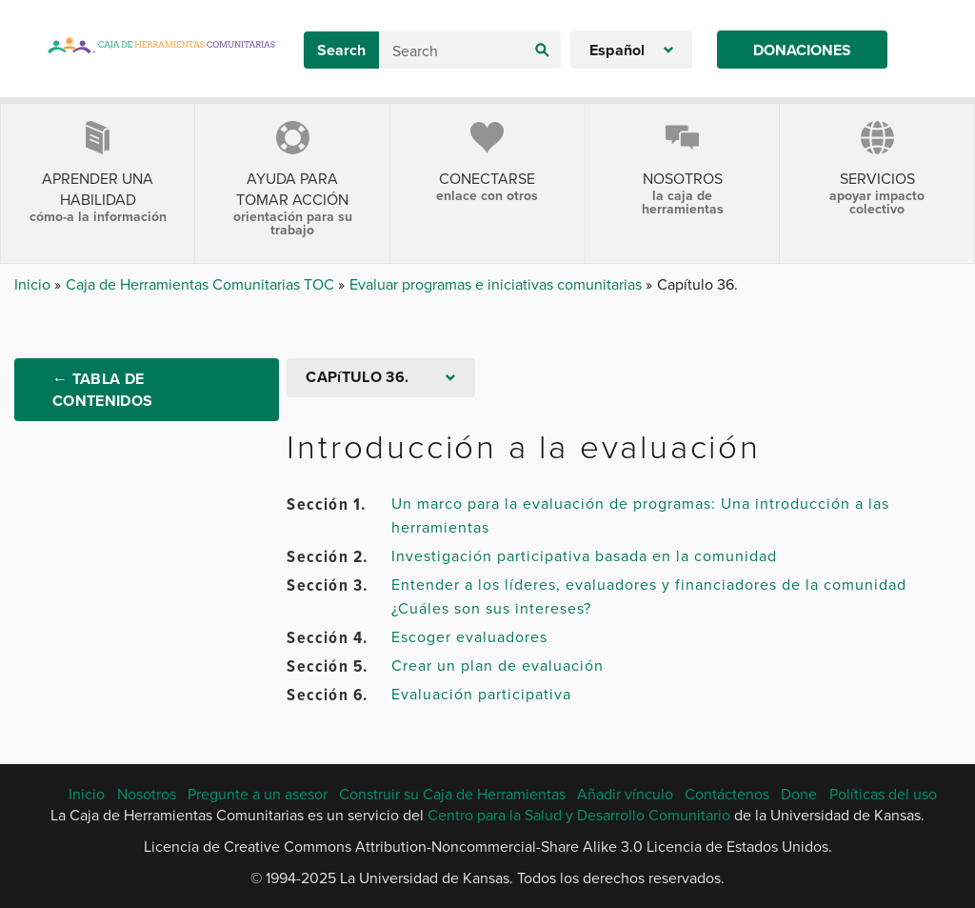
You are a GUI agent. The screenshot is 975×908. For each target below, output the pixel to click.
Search (341, 50)
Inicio (34, 283)
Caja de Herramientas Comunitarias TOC (202, 283)
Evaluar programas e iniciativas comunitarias (497, 283)
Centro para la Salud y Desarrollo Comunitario (579, 814)
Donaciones (802, 50)
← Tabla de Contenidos (102, 390)
